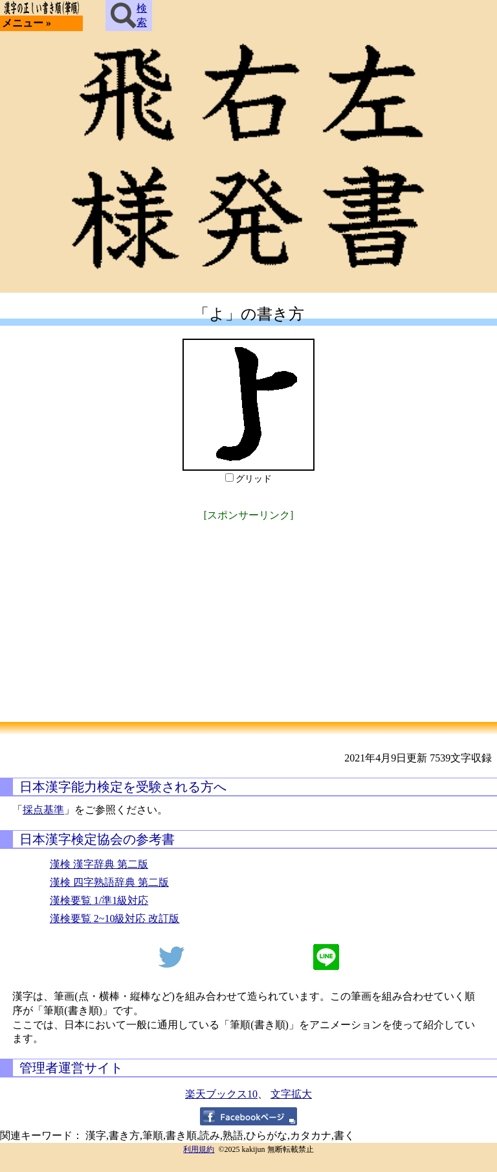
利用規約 (198, 1149)
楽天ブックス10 (221, 1093)
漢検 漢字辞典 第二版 (99, 864)
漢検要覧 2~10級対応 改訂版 (115, 918)
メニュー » (26, 22)
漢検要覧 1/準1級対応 (99, 900)
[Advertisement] (248, 615)
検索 (129, 15)
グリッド (254, 479)
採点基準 (43, 809)
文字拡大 (291, 1093)
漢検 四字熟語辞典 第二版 (109, 882)
